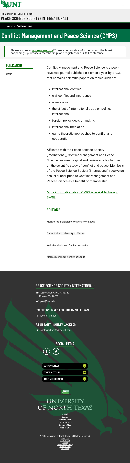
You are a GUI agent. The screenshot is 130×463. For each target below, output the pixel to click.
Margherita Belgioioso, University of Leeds (71, 221)
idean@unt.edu (48, 315)
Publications (24, 26)
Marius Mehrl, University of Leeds (66, 256)
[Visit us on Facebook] (46, 351)
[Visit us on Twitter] (56, 351)
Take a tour (65, 372)
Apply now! (65, 366)
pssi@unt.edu (47, 301)
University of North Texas (16, 14)
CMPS (10, 74)
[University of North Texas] (4, 4)
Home (9, 26)
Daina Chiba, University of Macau (65, 233)
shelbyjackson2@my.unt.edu (55, 330)
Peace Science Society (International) (34, 18)
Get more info (65, 379)
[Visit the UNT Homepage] (17, 3)
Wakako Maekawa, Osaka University (67, 245)
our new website (42, 50)
